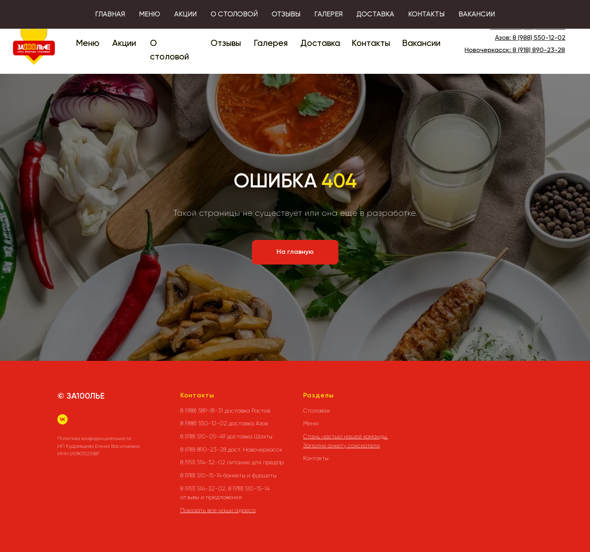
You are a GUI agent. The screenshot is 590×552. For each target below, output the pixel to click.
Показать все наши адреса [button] (218, 510)
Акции (124, 43)
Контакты (371, 43)
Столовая (316, 410)
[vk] (62, 419)
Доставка (320, 43)
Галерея (271, 43)
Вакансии (421, 43)
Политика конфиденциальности (94, 438)
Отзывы (226, 43)
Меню (88, 43)
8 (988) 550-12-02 (539, 38)
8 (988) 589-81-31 (540, 27)
